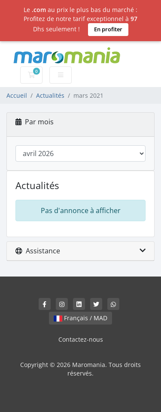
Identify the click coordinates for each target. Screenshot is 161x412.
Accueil (16, 95)
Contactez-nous (80, 339)
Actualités (50, 95)
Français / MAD (80, 318)
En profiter (108, 29)
